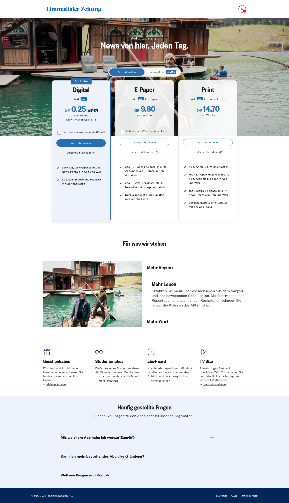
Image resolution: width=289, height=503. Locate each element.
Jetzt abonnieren (214, 384)
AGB (234, 495)
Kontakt (221, 495)
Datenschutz (249, 495)
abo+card (79, 183)
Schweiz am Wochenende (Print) (83, 132)
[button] (196, 277)
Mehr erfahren (56, 384)
